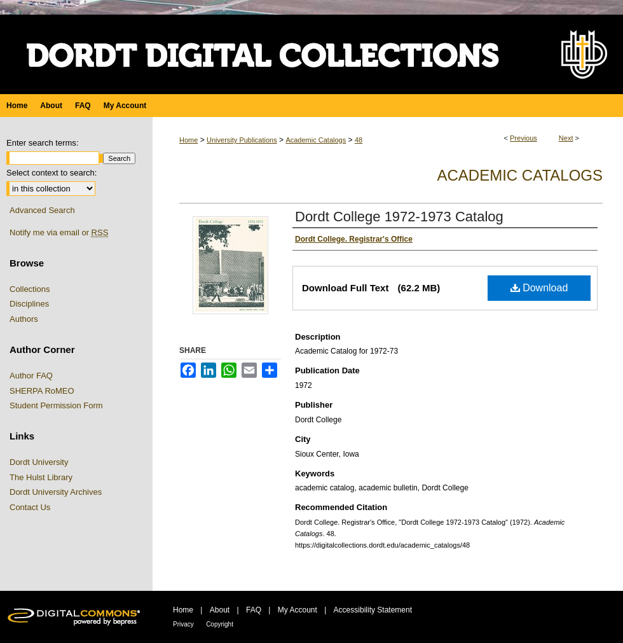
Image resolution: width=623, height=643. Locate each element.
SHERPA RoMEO (42, 391)
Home (188, 140)
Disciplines (29, 303)
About (219, 609)
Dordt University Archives (56, 492)
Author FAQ (31, 375)
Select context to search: (51, 172)
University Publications (242, 140)
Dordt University (39, 462)
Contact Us (30, 507)
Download (539, 287)
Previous (523, 138)
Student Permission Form (56, 405)
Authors (24, 319)
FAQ (253, 609)
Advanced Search (42, 210)
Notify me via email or (59, 233)
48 (358, 140)
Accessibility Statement (373, 609)
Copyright (219, 624)
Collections (30, 289)
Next (566, 138)
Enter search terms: (42, 143)
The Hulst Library (41, 477)
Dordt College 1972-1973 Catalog (399, 217)
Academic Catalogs (315, 140)
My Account (297, 609)
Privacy (183, 624)
